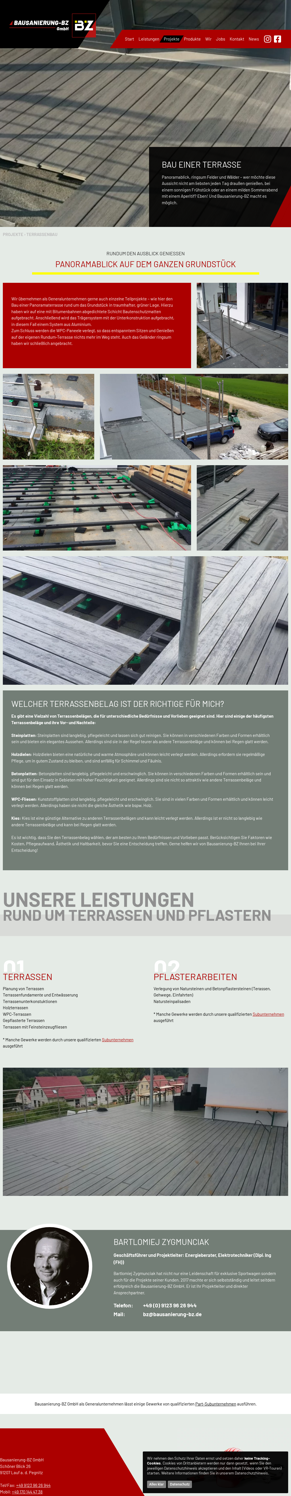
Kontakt (237, 38)
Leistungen (149, 38)
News (254, 38)
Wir (208, 38)
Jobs (220, 38)
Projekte (171, 38)
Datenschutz (180, 1484)
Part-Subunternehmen (215, 1403)
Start (129, 38)
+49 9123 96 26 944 (33, 1485)
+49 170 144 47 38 (27, 1491)
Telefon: (123, 1305)
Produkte (192, 38)
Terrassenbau (41, 234)
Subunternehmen (117, 1039)
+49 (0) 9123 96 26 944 (170, 1305)
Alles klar (156, 1484)
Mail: (119, 1314)
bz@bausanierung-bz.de (172, 1314)
